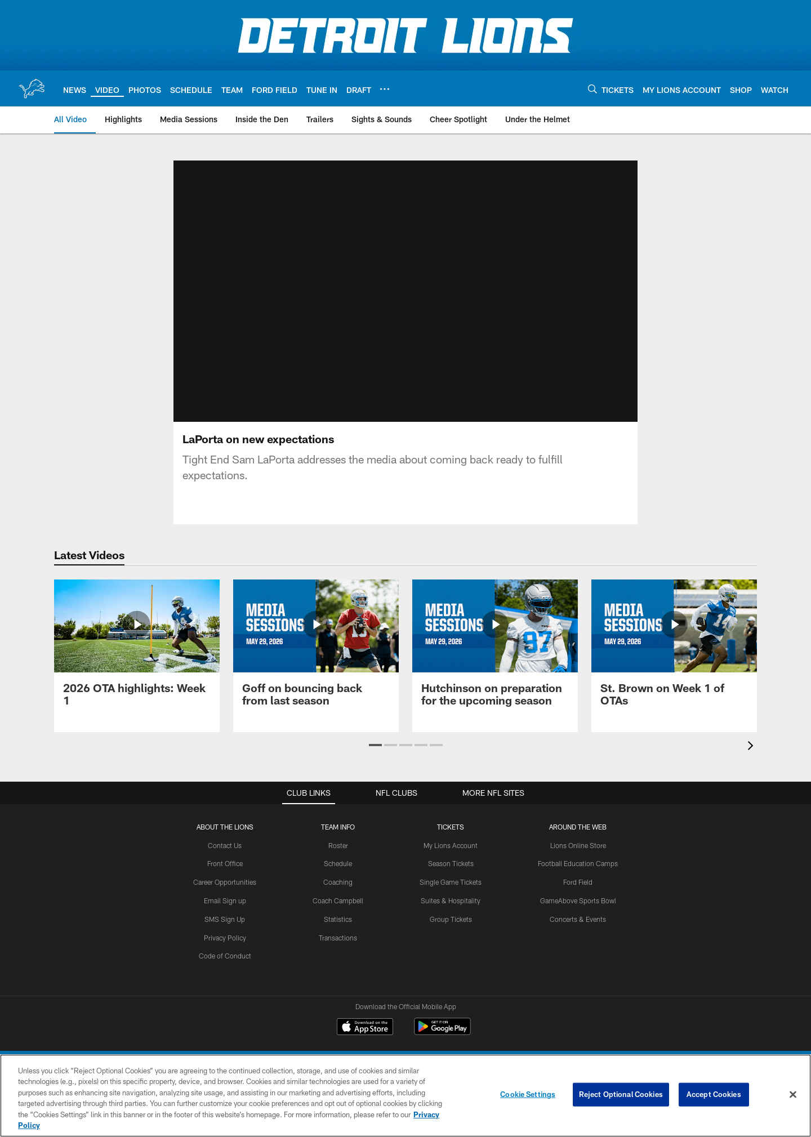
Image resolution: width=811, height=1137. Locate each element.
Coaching (338, 882)
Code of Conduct (225, 956)
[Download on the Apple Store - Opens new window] (365, 1027)
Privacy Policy (225, 938)
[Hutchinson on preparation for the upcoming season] (495, 649)
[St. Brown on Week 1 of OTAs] (674, 649)
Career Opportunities (224, 882)
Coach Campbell (338, 900)
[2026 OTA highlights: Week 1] (137, 649)
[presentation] (752, 747)
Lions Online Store (578, 845)
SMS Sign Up (224, 919)
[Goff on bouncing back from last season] (316, 649)
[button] (375, 745)
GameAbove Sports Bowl (578, 900)
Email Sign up (225, 900)
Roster (338, 845)
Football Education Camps (578, 863)
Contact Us (225, 845)
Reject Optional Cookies (621, 1094)
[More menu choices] (384, 88)
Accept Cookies (714, 1094)
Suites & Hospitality (450, 900)
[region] (405, 1095)
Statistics (338, 919)
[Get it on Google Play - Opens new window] (442, 1032)
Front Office (225, 863)
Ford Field (577, 882)
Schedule (338, 863)
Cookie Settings (527, 1094)
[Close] (793, 1094)
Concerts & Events (578, 919)
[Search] (592, 88)
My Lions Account (451, 845)
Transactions (338, 938)
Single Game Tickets (451, 882)
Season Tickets (451, 863)
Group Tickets (451, 919)
